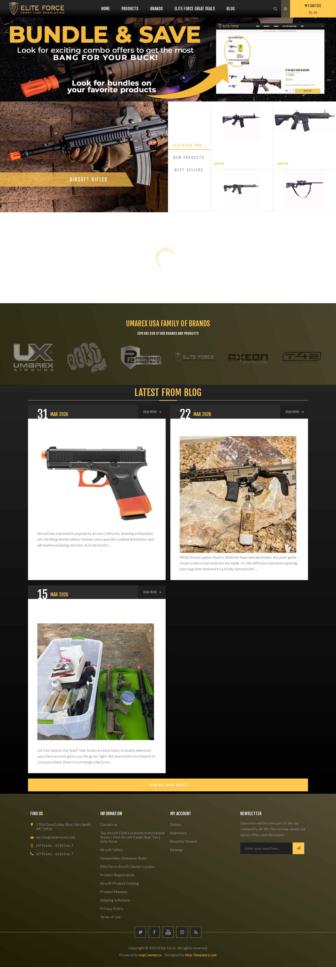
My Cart (313, 9)
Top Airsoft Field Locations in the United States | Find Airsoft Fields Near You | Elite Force (132, 837)
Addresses (178, 833)
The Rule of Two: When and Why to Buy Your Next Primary (90, 614)
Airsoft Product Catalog (119, 883)
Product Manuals (113, 892)
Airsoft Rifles (89, 196)
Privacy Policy (111, 908)
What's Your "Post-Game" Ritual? (216, 430)
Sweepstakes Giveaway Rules (123, 858)
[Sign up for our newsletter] (266, 848)
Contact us (108, 824)
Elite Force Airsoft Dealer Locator (127, 866)
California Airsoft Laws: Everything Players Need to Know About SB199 (94, 434)
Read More (150, 412)
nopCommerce (150, 955)
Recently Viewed (183, 841)
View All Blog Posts (168, 785)
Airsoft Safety (111, 850)
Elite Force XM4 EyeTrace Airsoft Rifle (241, 159)
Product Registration (117, 875)
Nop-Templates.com (201, 955)
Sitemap (176, 850)
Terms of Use (110, 917)
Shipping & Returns (115, 900)
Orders (175, 824)
